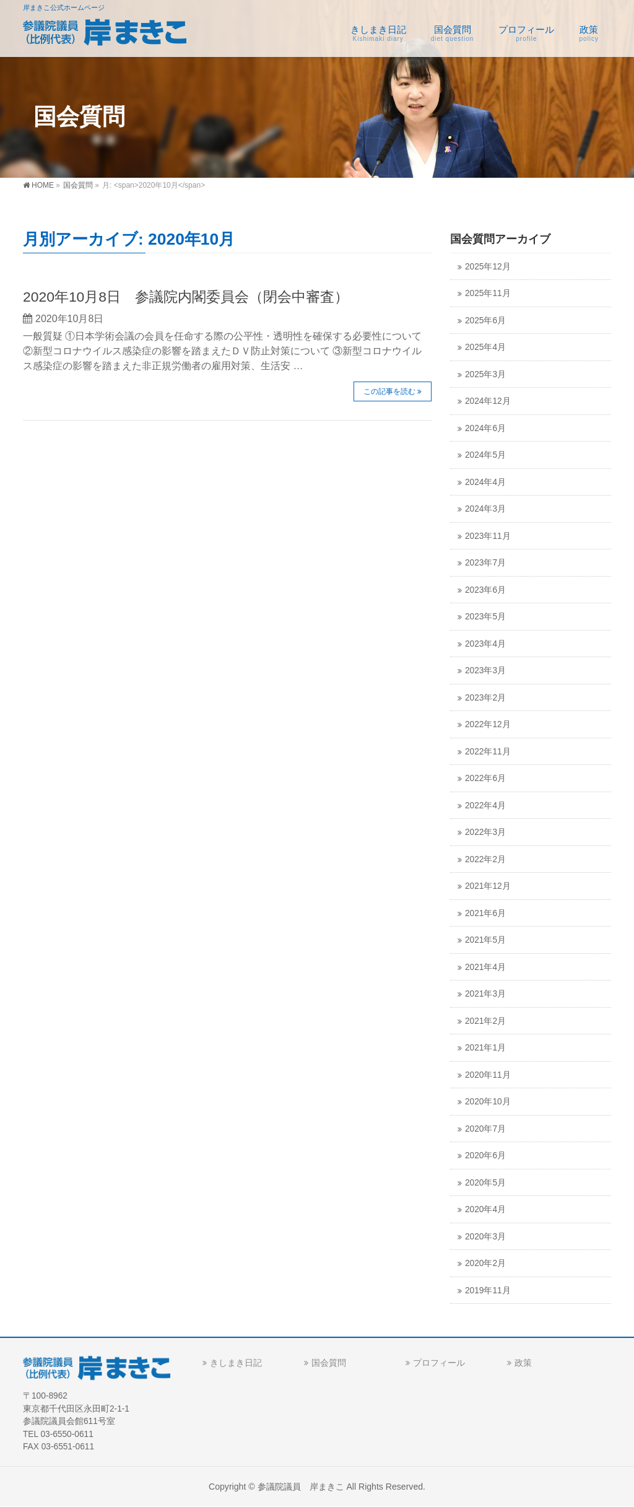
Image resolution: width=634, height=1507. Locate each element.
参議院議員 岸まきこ (301, 1487)
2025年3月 (485, 374)
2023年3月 (485, 670)
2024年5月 (485, 455)
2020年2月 (485, 1263)
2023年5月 (485, 616)
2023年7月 (485, 562)
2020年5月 (485, 1182)
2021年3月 (485, 993)
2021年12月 (488, 886)
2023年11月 (488, 536)
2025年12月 (488, 266)
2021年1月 (485, 1047)
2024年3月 (485, 508)
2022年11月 (488, 751)
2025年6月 (485, 320)
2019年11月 (488, 1290)
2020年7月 (485, 1129)
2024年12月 (488, 401)
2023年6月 (485, 590)
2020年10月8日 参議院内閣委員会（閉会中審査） (186, 297)
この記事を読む (389, 391)
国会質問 (328, 1363)
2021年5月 (485, 940)
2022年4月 (485, 805)
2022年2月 (485, 859)
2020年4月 (485, 1209)
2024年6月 (485, 428)
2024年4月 (485, 482)
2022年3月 (485, 832)
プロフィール (439, 1363)
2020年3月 (485, 1236)
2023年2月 (485, 697)
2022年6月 (485, 778)
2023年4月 (485, 644)
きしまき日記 (236, 1363)
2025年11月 (488, 293)
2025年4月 (485, 347)
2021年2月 (485, 1021)
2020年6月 (485, 1155)
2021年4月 (485, 967)
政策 (523, 1363)
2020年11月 (488, 1075)
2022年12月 (488, 724)
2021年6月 (485, 913)
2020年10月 (488, 1101)
